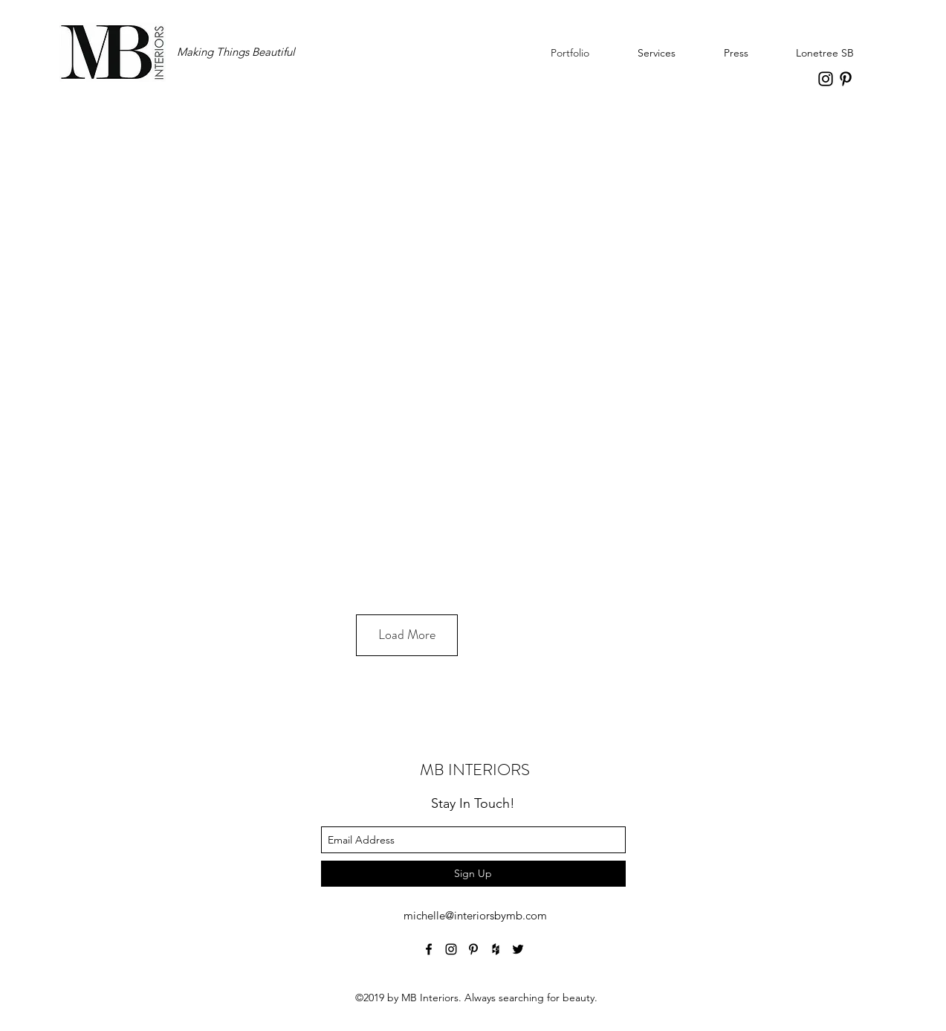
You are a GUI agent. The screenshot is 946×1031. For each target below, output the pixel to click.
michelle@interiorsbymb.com (475, 915)
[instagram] (825, 79)
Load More (406, 634)
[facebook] (428, 949)
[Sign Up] (473, 874)
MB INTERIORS (475, 769)
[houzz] (495, 949)
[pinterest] (845, 79)
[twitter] (518, 949)
